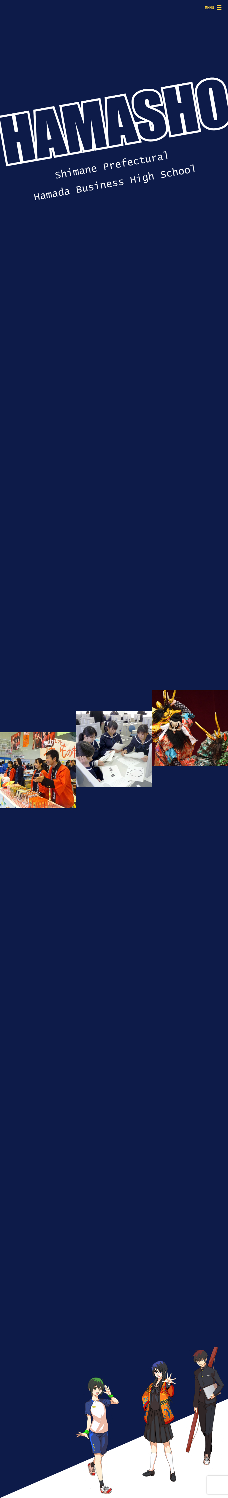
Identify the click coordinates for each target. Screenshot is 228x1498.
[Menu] (212, 7)
